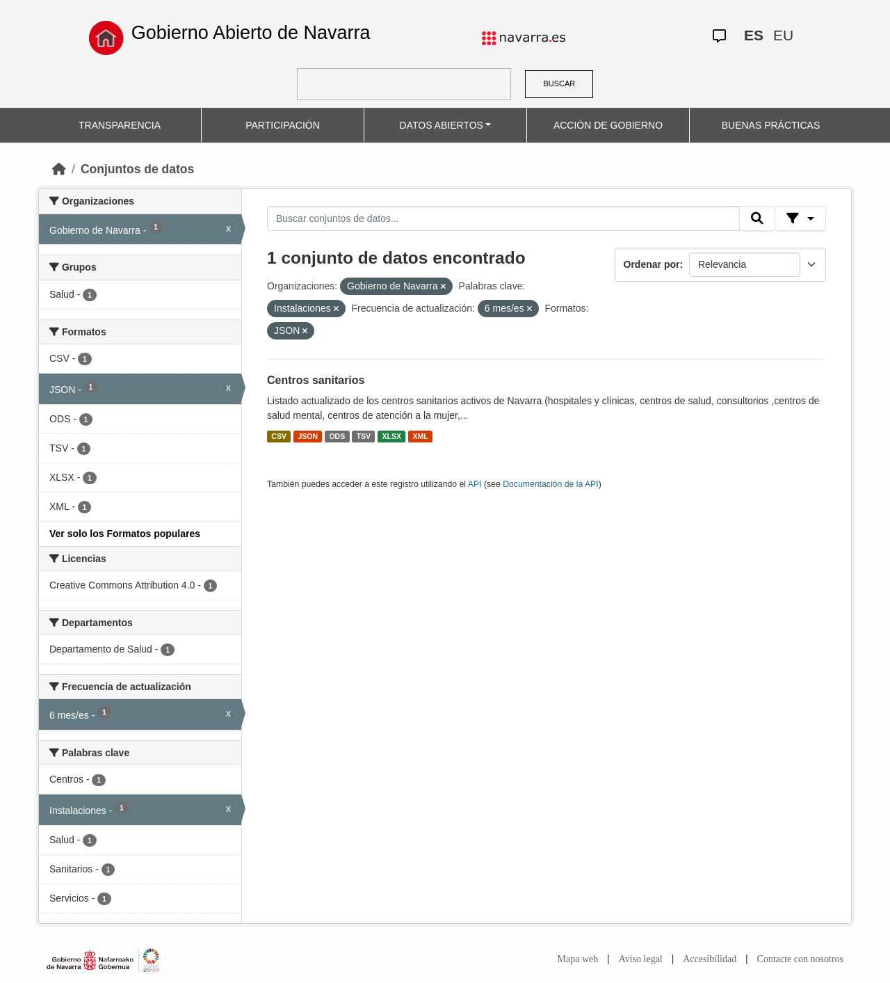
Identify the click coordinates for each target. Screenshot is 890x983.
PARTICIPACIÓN (282, 125)
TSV (364, 436)
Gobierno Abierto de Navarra (251, 32)
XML (420, 436)
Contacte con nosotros (800, 959)
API (475, 484)
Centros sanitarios (315, 380)
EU (783, 35)
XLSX (391, 436)
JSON (308, 436)
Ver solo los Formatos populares (124, 533)
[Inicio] (59, 169)
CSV (278, 436)
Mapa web (578, 959)
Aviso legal (641, 959)
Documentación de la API (551, 484)
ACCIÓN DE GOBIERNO (608, 125)
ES (753, 35)
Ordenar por (652, 264)
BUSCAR (559, 83)
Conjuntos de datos (137, 169)
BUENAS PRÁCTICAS (771, 125)
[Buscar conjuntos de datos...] (503, 218)
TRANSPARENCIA (120, 125)
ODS (337, 436)
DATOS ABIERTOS (441, 125)
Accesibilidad (709, 959)
